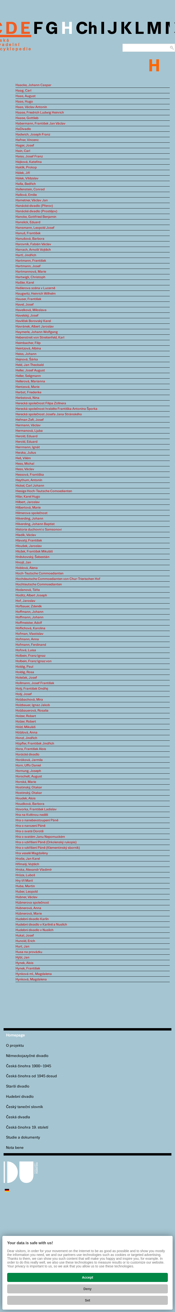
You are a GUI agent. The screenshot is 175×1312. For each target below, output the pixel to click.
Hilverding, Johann (29, 518)
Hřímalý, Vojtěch (27, 864)
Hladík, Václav (26, 535)
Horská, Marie (26, 782)
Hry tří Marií (24, 880)
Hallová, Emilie (26, 195)
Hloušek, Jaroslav (29, 546)
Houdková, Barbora (30, 804)
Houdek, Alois (26, 798)
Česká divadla (18, 1117)
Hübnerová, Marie (29, 913)
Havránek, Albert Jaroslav (35, 326)
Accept (87, 1277)
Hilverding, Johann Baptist (35, 524)
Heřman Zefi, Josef (30, 420)
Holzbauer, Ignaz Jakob (33, 705)
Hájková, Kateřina (29, 162)
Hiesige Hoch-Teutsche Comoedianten (44, 491)
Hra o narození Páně (30, 826)
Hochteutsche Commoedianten (39, 584)
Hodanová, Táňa (28, 590)
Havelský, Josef (27, 315)
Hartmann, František (31, 260)
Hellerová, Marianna (30, 381)
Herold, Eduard (26, 436)
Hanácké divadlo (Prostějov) (36, 211)
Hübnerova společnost (32, 902)
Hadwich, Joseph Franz (33, 134)
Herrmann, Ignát (28, 447)
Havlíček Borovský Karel (33, 321)
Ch (86, 29)
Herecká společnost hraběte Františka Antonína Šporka (56, 409)
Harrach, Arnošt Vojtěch (33, 249)
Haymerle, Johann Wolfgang (37, 332)
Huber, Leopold (27, 891)
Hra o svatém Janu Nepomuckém (40, 836)
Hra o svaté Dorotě (29, 831)
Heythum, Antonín (29, 480)
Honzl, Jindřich (26, 738)
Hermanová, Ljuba (29, 430)
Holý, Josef (24, 694)
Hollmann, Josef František (35, 683)
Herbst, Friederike (28, 392)
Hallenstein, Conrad (30, 189)
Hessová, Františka (30, 474)
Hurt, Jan (22, 946)
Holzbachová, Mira (29, 699)
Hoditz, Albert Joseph (31, 595)
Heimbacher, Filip (28, 343)
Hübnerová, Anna (28, 908)
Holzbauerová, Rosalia (32, 710)
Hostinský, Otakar (29, 787)
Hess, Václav (25, 469)
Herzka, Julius (26, 452)
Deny (87, 1289)
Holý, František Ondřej (32, 688)
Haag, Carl (23, 90)
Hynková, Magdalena (31, 979)
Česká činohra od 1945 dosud (31, 1076)
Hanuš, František (28, 233)
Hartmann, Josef (28, 266)
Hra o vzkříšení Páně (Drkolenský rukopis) (46, 842)
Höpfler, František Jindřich (35, 743)
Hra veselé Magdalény (32, 853)
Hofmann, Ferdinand (31, 644)
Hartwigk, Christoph (30, 277)
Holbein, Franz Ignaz (30, 655)
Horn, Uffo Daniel (28, 765)
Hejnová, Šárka (27, 359)
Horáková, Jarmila (29, 760)
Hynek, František (28, 968)
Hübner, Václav (26, 897)
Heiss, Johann (26, 354)
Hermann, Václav (28, 425)
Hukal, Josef (25, 935)
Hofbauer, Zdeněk (29, 606)
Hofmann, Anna (27, 639)
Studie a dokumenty (23, 1137)
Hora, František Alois (31, 749)
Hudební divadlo (20, 1097)
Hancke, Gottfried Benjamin (36, 217)
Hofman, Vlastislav (29, 633)
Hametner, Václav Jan (32, 200)
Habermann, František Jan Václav (40, 123)
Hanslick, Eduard (28, 222)
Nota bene (15, 1148)
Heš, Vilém (23, 458)
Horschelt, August (29, 776)
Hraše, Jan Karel (28, 858)
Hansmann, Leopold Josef (35, 227)
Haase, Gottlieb (27, 118)
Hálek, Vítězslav (27, 178)
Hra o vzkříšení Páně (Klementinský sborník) (48, 847)
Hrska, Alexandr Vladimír (34, 869)
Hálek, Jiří (23, 173)
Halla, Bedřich (26, 184)
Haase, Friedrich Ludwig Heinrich (40, 112)
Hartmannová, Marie (31, 271)
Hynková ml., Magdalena (34, 974)
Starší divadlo (17, 1086)
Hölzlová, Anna (26, 732)
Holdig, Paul (24, 666)
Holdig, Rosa (25, 672)
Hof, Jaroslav (25, 601)
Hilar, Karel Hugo (28, 496)
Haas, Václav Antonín (31, 107)
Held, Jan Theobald (30, 365)
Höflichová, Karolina (30, 628)
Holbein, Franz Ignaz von (34, 661)
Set (87, 1300)
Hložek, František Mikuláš (34, 551)
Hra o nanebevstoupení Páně (37, 820)
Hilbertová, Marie (28, 507)
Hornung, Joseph (28, 771)
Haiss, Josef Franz (29, 156)
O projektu (15, 1046)
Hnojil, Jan (23, 562)
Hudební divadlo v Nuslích (34, 930)
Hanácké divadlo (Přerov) (34, 206)
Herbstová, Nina (27, 398)
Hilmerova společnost (32, 513)
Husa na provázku (29, 952)
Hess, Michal (25, 463)
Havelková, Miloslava (31, 310)
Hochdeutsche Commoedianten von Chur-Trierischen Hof (58, 579)
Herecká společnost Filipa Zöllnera (41, 403)
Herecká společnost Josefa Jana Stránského (49, 414)
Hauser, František (28, 299)
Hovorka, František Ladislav (36, 809)
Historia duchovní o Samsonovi (39, 529)
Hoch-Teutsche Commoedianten (40, 573)
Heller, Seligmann (28, 376)
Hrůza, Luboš (25, 875)
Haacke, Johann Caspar (33, 85)
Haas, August (26, 96)
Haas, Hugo (24, 101)
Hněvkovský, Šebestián (32, 557)
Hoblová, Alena (27, 568)
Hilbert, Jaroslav (28, 502)
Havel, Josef (25, 304)
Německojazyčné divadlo (27, 1056)
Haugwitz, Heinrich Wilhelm (36, 293)
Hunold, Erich (25, 941)
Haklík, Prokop (26, 167)
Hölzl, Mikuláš (26, 727)
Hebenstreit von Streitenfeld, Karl (40, 337)
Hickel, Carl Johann (30, 485)
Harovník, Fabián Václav (33, 244)
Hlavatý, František (29, 540)
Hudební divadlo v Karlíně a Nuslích (41, 924)
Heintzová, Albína (28, 348)
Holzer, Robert (26, 716)
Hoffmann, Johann (29, 612)
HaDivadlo (23, 129)
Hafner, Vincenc (27, 140)
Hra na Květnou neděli (32, 815)
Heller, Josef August (30, 370)
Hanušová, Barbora (30, 238)
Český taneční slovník (24, 1107)
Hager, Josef (25, 145)
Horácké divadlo (27, 754)
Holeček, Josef (26, 677)
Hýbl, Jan (22, 957)
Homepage (15, 1035)
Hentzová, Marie (27, 387)
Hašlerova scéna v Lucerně (35, 288)
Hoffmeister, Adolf (29, 623)
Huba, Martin (25, 886)
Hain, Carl (23, 151)
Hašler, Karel (25, 282)
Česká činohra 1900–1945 (28, 1066)
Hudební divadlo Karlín (32, 919)
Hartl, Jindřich (26, 255)
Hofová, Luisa (26, 650)
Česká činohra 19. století (27, 1127)
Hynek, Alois (24, 963)
